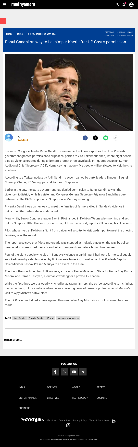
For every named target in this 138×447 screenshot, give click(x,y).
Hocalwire (93, 439)
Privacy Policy (80, 420)
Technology (80, 397)
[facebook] (85, 138)
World (76, 387)
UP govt (50, 318)
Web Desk (23, 140)
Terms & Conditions (99, 420)
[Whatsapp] (105, 138)
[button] (4, 4)
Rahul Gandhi (19, 318)
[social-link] (115, 138)
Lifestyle (53, 397)
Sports (101, 387)
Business (24, 408)
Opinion (52, 387)
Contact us (64, 420)
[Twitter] (95, 138)
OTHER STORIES (13, 339)
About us (51, 420)
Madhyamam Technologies (63, 439)
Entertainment (29, 397)
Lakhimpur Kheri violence (68, 318)
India (22, 387)
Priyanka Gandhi (36, 318)
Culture (102, 397)
